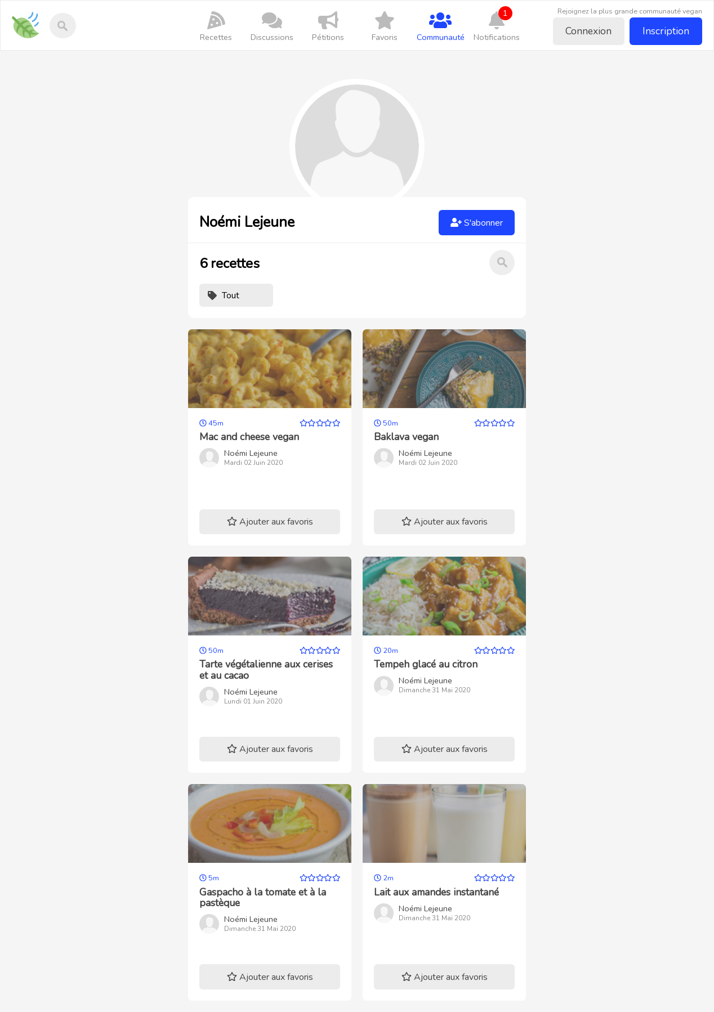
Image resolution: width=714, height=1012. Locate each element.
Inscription (665, 31)
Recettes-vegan (29, 17)
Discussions (272, 26)
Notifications (496, 24)
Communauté (440, 26)
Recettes (216, 26)
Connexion (588, 31)
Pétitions (328, 26)
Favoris (384, 26)
